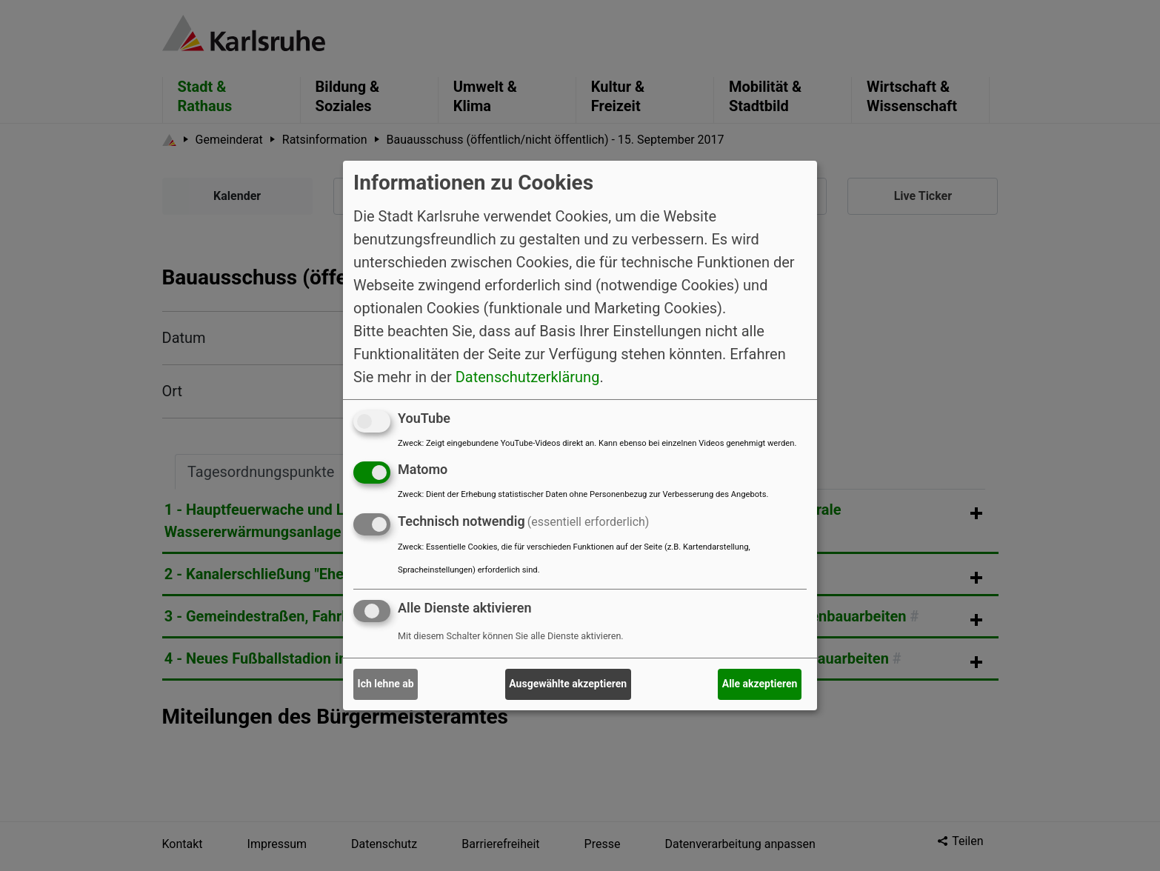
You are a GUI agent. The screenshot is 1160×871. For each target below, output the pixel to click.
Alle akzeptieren (760, 684)
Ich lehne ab (386, 684)
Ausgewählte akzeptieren (568, 684)
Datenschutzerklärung (528, 376)
